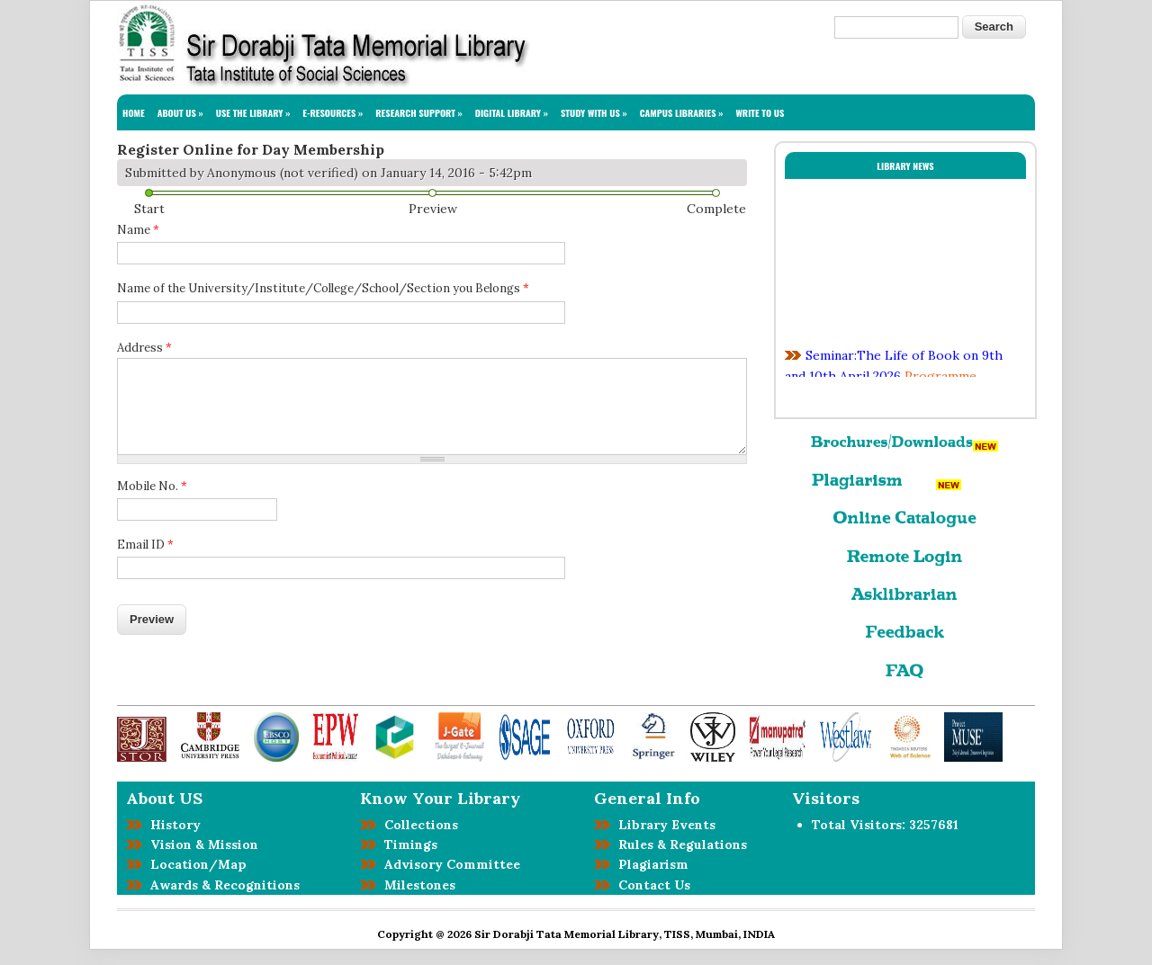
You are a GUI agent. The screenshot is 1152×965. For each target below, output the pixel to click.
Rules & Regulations (679, 844)
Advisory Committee (448, 864)
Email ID (145, 544)
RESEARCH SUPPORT (419, 112)
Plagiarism (649, 864)
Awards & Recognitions (221, 885)
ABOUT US (180, 112)
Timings (407, 844)
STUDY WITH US (594, 112)
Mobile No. (152, 486)
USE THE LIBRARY (253, 112)
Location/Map (195, 864)
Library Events (663, 825)
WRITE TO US (760, 112)
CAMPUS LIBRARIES (682, 112)
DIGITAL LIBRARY (511, 112)
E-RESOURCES (332, 112)
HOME (133, 112)
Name (138, 229)
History (172, 825)
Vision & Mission (200, 844)
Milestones (416, 885)
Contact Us (650, 885)
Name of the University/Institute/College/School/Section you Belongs (323, 288)
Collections (417, 825)
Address (144, 347)
